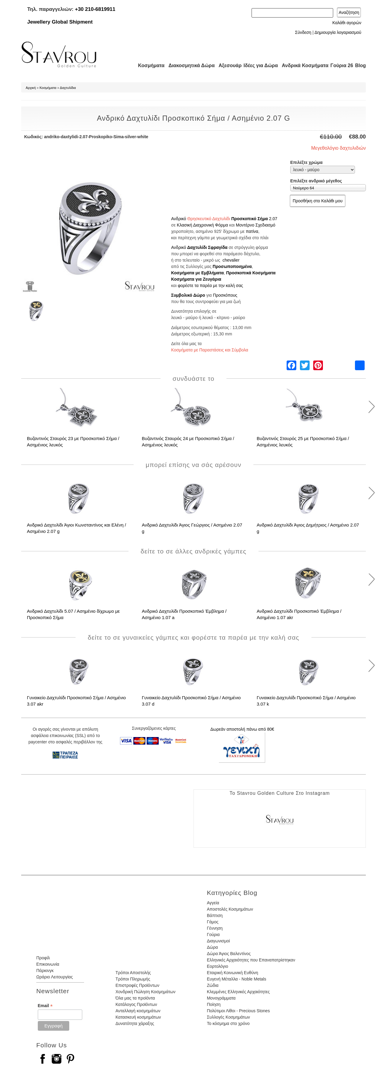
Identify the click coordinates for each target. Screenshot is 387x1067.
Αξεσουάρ (226, 65)
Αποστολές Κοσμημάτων (230, 909)
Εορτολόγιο (217, 966)
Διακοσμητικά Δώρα (189, 65)
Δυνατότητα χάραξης (134, 1023)
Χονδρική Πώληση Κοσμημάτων (145, 991)
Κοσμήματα (149, 65)
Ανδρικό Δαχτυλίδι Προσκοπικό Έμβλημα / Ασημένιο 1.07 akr (299, 614)
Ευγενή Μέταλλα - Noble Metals (236, 979)
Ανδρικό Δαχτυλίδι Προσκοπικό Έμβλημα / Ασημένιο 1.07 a (184, 614)
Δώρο (199, 295)
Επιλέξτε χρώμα (306, 162)
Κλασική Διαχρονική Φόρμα (202, 225)
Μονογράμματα (221, 998)
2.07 (273, 218)
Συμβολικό (182, 295)
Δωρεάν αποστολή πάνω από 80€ (242, 729)
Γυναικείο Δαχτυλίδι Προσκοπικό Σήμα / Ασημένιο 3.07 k (306, 700)
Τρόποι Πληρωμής (132, 979)
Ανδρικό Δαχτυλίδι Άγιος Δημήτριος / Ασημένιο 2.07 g (308, 528)
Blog (360, 65)
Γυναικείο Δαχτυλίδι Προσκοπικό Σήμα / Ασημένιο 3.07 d (191, 700)
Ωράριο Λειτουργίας (54, 976)
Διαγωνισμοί (218, 940)
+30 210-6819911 (95, 9)
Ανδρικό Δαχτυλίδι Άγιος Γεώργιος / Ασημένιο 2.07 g (192, 528)
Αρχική (31, 88)
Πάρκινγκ (45, 970)
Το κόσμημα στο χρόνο (228, 1023)
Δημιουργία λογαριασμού (337, 32)
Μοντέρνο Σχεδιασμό (255, 225)
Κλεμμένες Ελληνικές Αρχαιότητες (238, 991)
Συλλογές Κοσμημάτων (228, 1017)
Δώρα (212, 947)
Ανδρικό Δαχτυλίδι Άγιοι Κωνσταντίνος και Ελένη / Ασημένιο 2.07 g (76, 528)
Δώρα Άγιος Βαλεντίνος (229, 953)
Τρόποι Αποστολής (133, 972)
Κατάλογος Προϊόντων (136, 1004)
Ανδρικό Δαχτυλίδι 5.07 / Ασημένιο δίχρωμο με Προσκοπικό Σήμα (73, 614)
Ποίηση (213, 1004)
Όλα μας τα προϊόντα (135, 998)
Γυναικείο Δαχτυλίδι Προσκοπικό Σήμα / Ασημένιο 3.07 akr (76, 700)
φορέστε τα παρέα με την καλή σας (210, 285)
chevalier (231, 260)
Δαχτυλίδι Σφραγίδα (207, 247)
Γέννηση (215, 928)
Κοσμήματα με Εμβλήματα (197, 272)
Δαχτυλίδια (68, 88)
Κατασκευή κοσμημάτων (138, 1017)
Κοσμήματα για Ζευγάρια (196, 279)
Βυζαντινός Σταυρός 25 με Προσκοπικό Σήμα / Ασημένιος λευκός (303, 441)
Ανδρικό (178, 218)
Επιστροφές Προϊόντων (137, 985)
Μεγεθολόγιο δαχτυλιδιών (338, 148)
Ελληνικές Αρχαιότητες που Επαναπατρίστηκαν (251, 960)
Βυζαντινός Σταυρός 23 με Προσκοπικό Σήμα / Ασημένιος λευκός (73, 441)
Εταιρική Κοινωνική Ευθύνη (232, 972)
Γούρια (213, 934)
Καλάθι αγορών (346, 22)
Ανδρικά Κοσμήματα (302, 65)
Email (45, 1006)
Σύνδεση (303, 32)
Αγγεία (213, 902)
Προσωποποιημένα (232, 266)
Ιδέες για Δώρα (259, 65)
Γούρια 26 (340, 65)
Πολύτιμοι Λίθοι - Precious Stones (238, 1010)
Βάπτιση (215, 915)
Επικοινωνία (47, 964)
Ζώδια (212, 985)
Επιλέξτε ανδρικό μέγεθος (316, 180)
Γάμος (212, 921)
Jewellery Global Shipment (60, 22)
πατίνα (252, 231)
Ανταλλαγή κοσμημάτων (138, 1010)
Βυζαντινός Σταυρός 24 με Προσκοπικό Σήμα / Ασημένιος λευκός (188, 441)
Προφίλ (43, 957)
